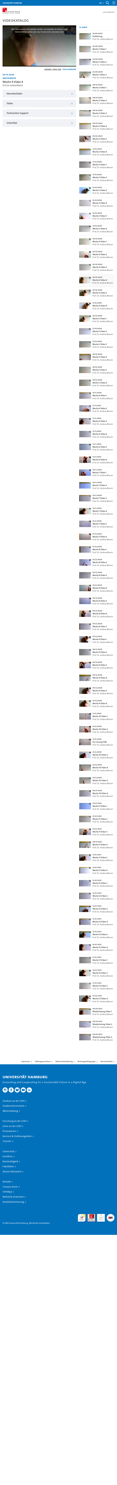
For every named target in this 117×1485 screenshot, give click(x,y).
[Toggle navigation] (114, 3)
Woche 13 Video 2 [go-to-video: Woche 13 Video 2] (100, 973)
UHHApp (7, 1191)
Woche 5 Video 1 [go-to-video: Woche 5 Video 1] (99, 318)
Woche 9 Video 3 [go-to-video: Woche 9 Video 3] (99, 665)
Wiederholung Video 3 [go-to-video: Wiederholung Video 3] (102, 1037)
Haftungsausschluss (43, 1061)
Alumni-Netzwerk (12, 1171)
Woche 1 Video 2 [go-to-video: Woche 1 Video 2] (99, 62)
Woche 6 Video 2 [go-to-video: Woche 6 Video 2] (99, 408)
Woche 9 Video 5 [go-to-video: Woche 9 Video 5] (99, 690)
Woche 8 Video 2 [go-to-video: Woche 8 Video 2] (99, 562)
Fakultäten (8, 1166)
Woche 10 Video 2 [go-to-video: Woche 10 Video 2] (100, 729)
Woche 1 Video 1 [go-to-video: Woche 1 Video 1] (99, 49)
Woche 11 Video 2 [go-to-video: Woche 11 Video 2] (99, 819)
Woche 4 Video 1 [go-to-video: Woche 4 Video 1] (99, 241)
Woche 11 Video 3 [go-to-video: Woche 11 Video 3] (99, 831)
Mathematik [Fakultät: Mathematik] (9, 78)
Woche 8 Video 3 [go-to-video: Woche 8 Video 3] (99, 575)
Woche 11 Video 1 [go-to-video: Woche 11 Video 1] (99, 806)
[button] (100, 2)
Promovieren (9, 1131)
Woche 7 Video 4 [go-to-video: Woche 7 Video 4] (99, 511)
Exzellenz (8, 1156)
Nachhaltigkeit (10, 1161)
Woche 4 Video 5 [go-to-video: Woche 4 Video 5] (99, 292)
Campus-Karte (10, 1186)
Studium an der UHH (14, 1101)
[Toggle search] (107, 3)
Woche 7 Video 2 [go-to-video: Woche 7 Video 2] (99, 485)
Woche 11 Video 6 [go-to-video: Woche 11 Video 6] (99, 870)
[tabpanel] (39, 94)
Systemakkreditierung (110, 1215)
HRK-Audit (99, 1217)
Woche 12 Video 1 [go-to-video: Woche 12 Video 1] (99, 883)
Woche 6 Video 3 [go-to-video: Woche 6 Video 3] (99, 421)
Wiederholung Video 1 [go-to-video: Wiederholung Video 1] (102, 1011)
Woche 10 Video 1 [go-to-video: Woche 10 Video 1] (100, 716)
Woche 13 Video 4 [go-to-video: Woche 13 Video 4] (100, 998)
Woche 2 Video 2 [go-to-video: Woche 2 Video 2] (99, 100)
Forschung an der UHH (14, 1121)
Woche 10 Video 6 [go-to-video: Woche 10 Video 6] (100, 793)
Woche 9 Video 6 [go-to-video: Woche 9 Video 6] (99, 703)
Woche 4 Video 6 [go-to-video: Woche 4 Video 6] (99, 305)
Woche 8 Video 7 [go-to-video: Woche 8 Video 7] (99, 626)
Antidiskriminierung (13, 1202)
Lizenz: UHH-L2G (52, 69)
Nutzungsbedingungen (87, 1061)
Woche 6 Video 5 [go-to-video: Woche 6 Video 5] (99, 447)
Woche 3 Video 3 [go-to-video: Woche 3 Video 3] (99, 190)
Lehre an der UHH (12, 1126)
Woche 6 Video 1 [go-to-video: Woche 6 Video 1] (99, 395)
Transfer (7, 1141)
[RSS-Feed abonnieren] (80, 27)
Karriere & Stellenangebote (17, 1136)
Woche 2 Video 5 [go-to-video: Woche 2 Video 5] (99, 139)
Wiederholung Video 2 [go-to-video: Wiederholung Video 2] (102, 1024)
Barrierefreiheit (107, 1061)
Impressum (25, 1061)
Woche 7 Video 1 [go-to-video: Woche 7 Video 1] (99, 472)
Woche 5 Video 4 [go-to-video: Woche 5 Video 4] (99, 357)
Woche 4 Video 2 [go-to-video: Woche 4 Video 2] (99, 254)
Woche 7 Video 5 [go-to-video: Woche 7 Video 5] (99, 523)
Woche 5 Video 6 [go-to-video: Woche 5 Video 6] (99, 382)
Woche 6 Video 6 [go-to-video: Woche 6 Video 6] (99, 459)
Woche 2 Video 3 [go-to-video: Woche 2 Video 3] (99, 113)
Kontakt (7, 1181)
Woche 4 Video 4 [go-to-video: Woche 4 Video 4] (99, 280)
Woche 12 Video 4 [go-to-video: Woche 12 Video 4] (100, 921)
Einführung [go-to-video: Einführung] (97, 36)
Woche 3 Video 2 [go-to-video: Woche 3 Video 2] (99, 177)
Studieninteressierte (13, 1106)
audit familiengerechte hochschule (82, 1218)
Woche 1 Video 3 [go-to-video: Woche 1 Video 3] (99, 74)
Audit (89, 1215)
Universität (8, 1151)
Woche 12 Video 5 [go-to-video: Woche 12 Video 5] (100, 934)
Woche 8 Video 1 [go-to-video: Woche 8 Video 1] (99, 549)
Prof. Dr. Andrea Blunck (13, 85)
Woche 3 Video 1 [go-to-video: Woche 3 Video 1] (99, 164)
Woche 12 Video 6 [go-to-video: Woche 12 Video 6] (100, 947)
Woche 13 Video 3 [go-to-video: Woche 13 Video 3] (100, 985)
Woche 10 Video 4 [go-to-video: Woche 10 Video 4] (100, 767)
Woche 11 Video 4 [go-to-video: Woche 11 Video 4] (99, 844)
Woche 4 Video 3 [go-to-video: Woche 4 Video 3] (99, 267)
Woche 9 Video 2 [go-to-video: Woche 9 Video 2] (99, 652)
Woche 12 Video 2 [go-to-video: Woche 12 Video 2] (100, 896)
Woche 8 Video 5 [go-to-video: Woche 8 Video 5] (99, 601)
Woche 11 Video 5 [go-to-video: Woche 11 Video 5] (99, 857)
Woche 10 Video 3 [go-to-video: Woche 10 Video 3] (100, 754)
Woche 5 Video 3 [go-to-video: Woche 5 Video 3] (99, 344)
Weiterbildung (10, 1111)
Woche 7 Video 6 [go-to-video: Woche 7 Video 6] (99, 536)
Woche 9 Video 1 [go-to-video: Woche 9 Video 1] (99, 639)
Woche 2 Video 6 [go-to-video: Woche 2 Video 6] (99, 151)
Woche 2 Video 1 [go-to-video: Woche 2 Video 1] (99, 87)
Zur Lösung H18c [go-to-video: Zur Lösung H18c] (99, 742)
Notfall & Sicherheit (13, 1197)
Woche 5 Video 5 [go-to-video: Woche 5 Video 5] (99, 370)
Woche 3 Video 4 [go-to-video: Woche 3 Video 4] (99, 203)
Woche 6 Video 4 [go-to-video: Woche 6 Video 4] (99, 434)
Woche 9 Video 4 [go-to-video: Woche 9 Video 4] (99, 677)
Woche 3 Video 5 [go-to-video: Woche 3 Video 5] (99, 216)
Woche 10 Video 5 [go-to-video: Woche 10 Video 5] (100, 780)
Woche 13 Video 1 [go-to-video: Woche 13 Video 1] (99, 960)
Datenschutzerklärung (64, 1061)
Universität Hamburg (12, 3)
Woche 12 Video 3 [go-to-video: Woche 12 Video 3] (100, 908)
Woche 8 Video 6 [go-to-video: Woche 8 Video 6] (99, 613)
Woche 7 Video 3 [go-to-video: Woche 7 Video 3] (99, 498)
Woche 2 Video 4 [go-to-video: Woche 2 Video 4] (99, 126)
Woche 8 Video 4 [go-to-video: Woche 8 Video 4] (99, 588)
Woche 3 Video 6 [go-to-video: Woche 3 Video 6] (99, 228)
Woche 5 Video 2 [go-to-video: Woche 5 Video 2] (99, 331)
